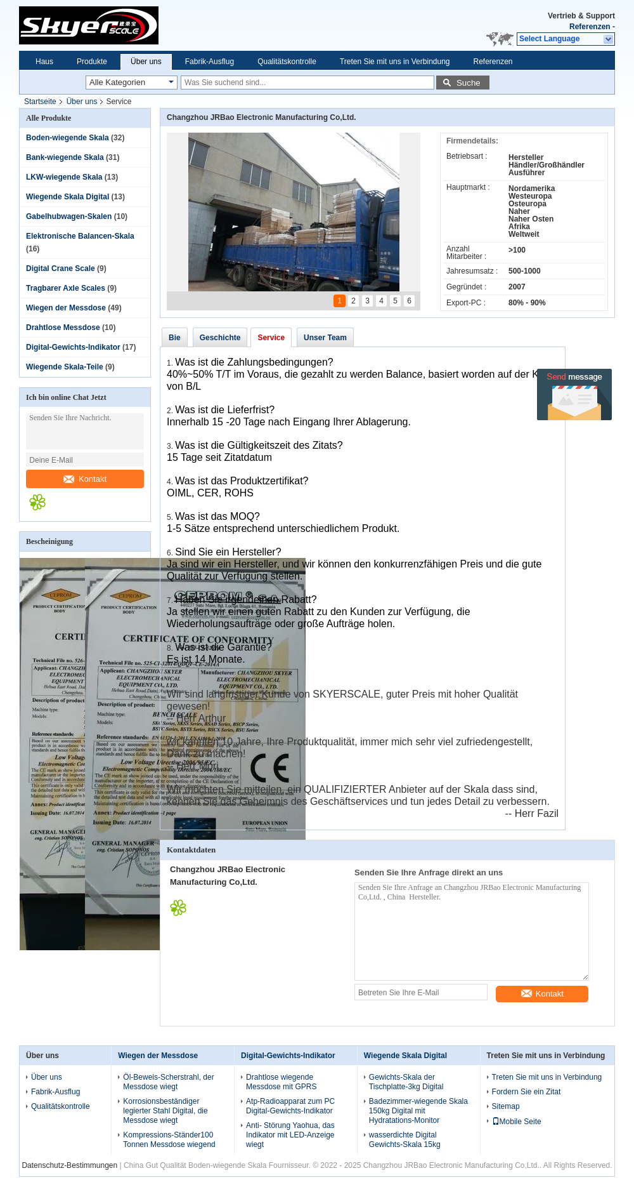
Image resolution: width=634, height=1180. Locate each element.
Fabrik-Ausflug (209, 61)
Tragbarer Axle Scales (65, 288)
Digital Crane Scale (60, 268)
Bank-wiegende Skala (65, 157)
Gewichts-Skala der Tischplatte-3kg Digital (406, 1082)
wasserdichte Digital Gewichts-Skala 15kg (405, 1139)
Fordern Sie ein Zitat (526, 1091)
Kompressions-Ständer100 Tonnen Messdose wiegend (169, 1139)
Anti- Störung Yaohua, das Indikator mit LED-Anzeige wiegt (290, 1135)
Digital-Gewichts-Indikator (73, 347)
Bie (175, 337)
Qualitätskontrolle (286, 61)
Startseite (40, 101)
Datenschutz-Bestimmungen (69, 1165)
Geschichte (220, 337)
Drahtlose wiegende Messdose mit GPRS (281, 1082)
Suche (468, 83)
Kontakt (85, 479)
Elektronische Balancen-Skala (80, 236)
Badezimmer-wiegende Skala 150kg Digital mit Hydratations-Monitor (418, 1111)
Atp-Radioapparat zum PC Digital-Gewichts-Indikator (290, 1106)
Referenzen (590, 26)
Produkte (92, 61)
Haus (44, 61)
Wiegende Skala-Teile (64, 366)
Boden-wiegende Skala (67, 137)
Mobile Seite (516, 1121)
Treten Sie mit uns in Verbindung (395, 61)
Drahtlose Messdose (63, 327)
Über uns (146, 61)
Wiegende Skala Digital (67, 196)
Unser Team (325, 337)
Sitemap (506, 1106)
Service (271, 337)
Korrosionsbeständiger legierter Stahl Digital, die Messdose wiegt (165, 1111)
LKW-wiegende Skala (64, 177)
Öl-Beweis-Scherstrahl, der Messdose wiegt (168, 1082)
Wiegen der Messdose (66, 307)
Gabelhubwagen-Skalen (69, 216)
